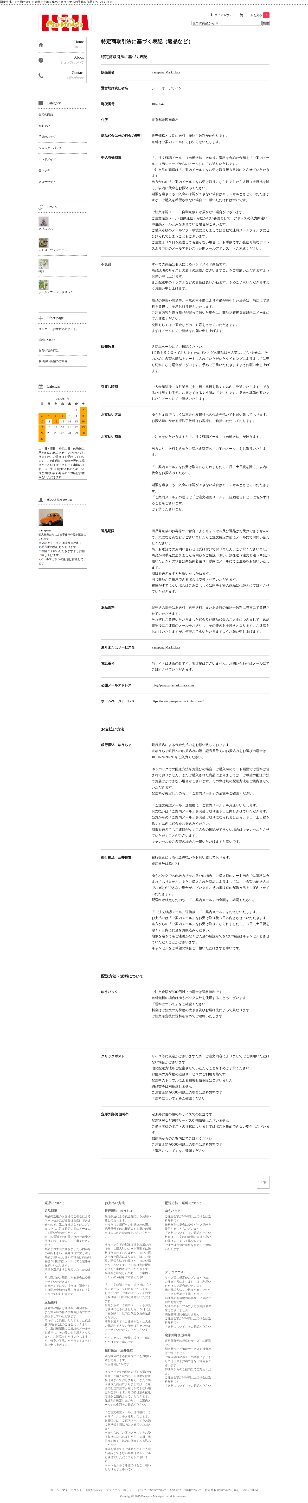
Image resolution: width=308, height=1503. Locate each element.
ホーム (54, 1490)
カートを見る (257, 15)
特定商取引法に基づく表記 (222, 1490)
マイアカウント (225, 15)
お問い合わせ (94, 1490)
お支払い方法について (152, 1490)
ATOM (254, 1490)
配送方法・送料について (186, 1490)
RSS (245, 1490)
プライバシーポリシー (120, 1490)
